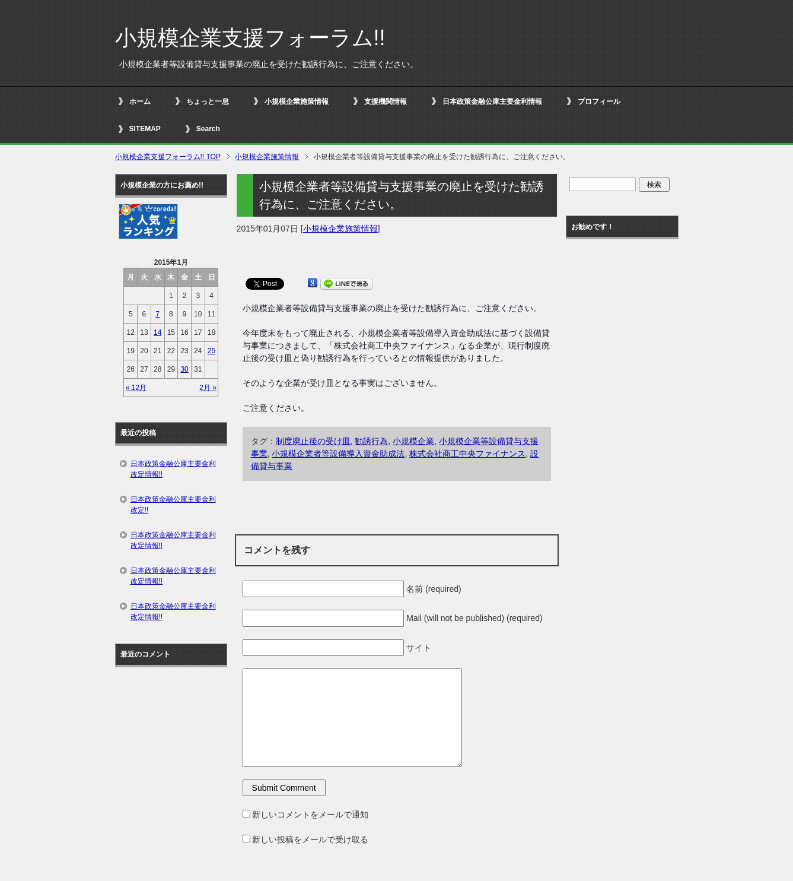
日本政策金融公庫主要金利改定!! (173, 504)
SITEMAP (145, 129)
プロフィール (599, 101)
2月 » (207, 388)
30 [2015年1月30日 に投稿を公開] (184, 369)
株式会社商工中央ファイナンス (467, 453)
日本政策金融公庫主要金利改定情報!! (173, 468)
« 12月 (136, 388)
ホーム (140, 101)
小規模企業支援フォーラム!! (250, 38)
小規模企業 (413, 441)
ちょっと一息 (207, 101)
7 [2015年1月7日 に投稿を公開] (157, 314)
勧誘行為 (371, 441)
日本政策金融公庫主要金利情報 (492, 101)
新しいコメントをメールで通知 (310, 814)
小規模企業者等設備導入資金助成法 (338, 453)
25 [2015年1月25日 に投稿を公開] (211, 351)
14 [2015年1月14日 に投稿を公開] (157, 332)
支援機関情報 (385, 101)
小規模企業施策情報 (297, 101)
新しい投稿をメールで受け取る (310, 839)
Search (208, 129)
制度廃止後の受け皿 (313, 441)
